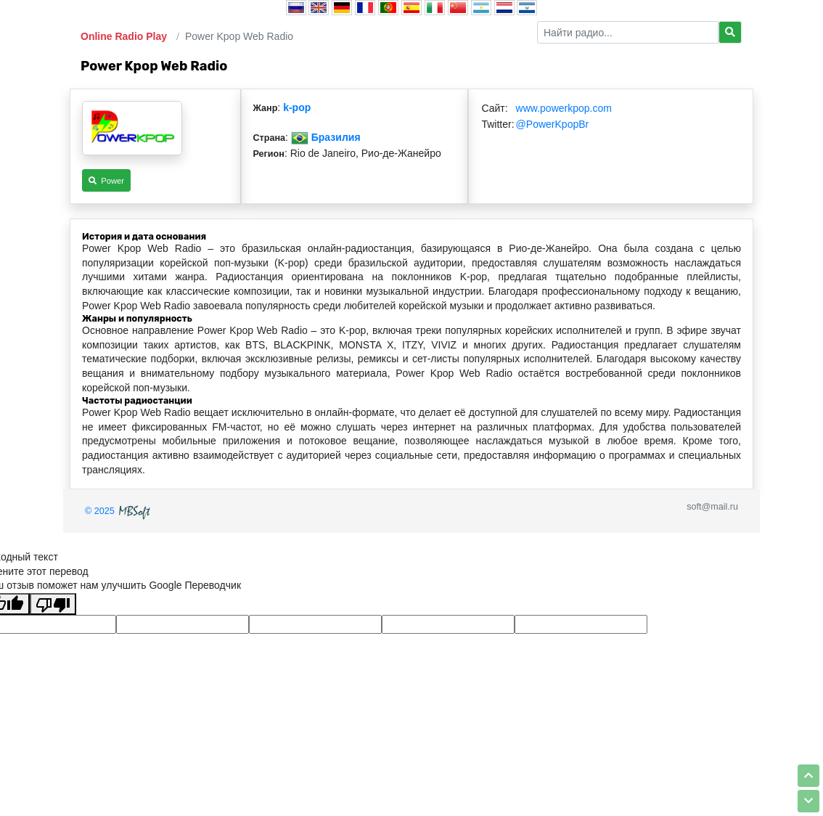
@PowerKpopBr (552, 124)
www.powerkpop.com (564, 108)
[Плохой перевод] (53, 604)
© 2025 (119, 511)
